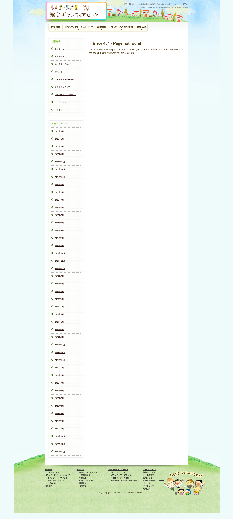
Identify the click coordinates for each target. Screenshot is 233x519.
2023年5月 (59, 398)
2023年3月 (59, 413)
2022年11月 (60, 444)
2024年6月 (59, 299)
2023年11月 (60, 352)
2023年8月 (59, 375)
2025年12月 (60, 162)
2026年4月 (59, 131)
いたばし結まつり (62, 102)
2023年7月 (59, 383)
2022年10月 (60, 452)
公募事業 (58, 110)
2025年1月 (59, 246)
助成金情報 (59, 56)
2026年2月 (59, 146)
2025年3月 (59, 230)
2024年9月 (59, 276)
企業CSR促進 (84, 475)
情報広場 (141, 28)
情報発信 (58, 72)
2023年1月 (59, 429)
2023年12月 (60, 345)
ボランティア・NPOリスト (122, 475)
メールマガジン (149, 470)
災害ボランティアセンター (90, 472)
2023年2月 (59, 421)
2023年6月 (59, 391)
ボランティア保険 (118, 472)
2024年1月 (59, 337)
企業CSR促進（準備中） (65, 95)
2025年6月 (59, 207)
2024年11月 (60, 261)
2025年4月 (59, 223)
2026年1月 (59, 154)
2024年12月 (60, 253)
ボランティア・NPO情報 (121, 27)
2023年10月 (60, 360)
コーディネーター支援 (64, 79)
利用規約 (146, 489)
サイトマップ (148, 486)
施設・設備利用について (57, 480)
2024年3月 (59, 322)
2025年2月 (59, 238)
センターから (60, 49)
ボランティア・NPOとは (57, 478)
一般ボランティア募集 (120, 478)
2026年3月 (59, 139)
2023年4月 (59, 406)
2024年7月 (59, 291)
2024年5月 (59, 307)
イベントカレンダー (53, 472)
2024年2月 (59, 330)
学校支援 (82, 478)
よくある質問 (148, 475)
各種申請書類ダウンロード (153, 480)
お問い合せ (147, 478)
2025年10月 (60, 177)
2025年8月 (59, 192)
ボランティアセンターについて (78, 27)
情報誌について (149, 472)
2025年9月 (59, 185)
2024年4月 (59, 314)
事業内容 (101, 27)
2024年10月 (60, 269)
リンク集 (146, 483)
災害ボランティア (62, 87)
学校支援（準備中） (63, 64)
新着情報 (55, 28)
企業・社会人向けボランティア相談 (124, 480)
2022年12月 (60, 436)
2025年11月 (60, 169)
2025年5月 (59, 215)
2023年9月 (59, 368)
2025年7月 (59, 200)
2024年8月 (59, 284)
